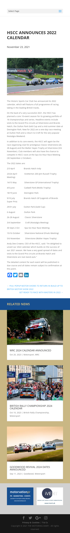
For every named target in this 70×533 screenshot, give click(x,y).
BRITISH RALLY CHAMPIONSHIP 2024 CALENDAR (31, 407)
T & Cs (45, 522)
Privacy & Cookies (31, 522)
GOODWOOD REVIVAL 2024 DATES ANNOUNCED (30, 468)
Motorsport (29, 354)
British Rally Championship (36, 412)
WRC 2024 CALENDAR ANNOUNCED (30, 350)
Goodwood (29, 473)
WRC (37, 354)
